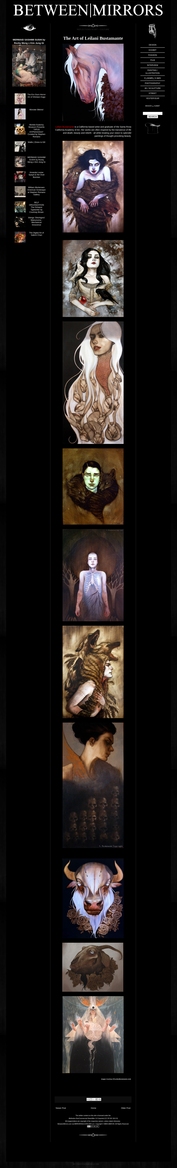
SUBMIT (157, 106)
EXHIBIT (153, 50)
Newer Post (61, 1108)
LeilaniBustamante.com (122, 1079)
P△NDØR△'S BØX (152, 78)
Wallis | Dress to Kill (36, 142)
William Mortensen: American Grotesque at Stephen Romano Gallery (36, 191)
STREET (152, 93)
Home (93, 1108)
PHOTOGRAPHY (152, 83)
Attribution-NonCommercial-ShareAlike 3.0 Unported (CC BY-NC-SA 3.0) (93, 1118)
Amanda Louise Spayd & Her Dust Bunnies (36, 174)
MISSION (148, 106)
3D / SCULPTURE (152, 88)
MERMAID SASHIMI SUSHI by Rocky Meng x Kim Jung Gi (36, 159)
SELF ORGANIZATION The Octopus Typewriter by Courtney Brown (36, 207)
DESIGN (152, 45)
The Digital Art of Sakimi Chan (36, 234)
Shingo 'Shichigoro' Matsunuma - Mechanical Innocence (36, 221)
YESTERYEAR (152, 98)
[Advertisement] (152, 185)
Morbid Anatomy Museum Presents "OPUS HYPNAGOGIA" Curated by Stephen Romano (36, 131)
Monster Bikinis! (36, 109)
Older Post (125, 1108)
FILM (152, 60)
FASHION (152, 55)
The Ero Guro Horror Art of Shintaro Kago (36, 95)
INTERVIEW (152, 65)
